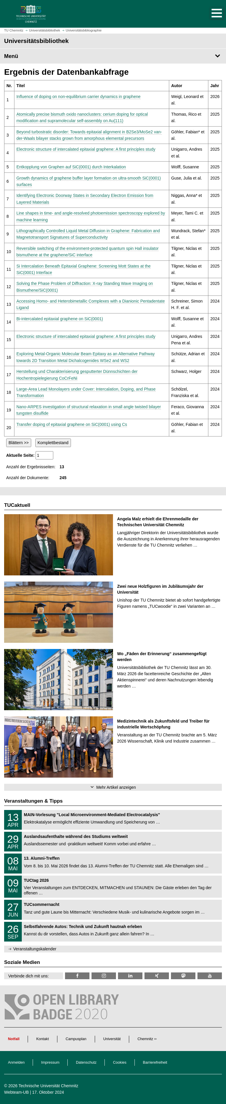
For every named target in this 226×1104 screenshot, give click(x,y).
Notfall (13, 1039)
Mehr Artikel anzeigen (116, 787)
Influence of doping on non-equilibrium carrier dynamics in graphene (78, 96)
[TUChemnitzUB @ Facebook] (77, 975)
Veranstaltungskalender (34, 949)
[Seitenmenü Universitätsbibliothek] (113, 56)
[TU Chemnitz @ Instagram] (104, 975)
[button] (210, 14)
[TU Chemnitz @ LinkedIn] (130, 975)
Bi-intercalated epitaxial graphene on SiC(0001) (59, 318)
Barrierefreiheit (155, 1062)
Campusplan (76, 1039)
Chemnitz (145, 1039)
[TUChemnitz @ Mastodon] (183, 975)
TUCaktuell (17, 505)
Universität (112, 1039)
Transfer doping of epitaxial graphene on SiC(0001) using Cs (71, 424)
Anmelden (16, 1062)
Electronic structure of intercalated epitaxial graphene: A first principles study (85, 149)
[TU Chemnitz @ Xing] (156, 975)
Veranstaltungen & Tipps (33, 801)
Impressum (50, 1062)
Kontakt (42, 1039)
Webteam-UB (16, 1092)
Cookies (120, 1062)
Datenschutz (86, 1062)
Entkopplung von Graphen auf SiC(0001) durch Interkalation (71, 167)
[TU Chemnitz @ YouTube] (209, 975)
